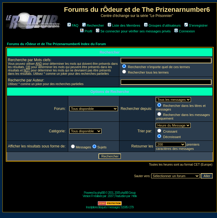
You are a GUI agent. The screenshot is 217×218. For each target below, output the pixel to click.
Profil (86, 31)
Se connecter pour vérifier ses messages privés (133, 31)
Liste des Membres (124, 25)
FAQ (72, 25)
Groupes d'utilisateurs (162, 25)
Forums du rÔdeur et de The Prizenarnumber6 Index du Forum (56, 44)
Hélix (134, 196)
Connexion (184, 31)
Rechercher (93, 25)
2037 (110, 196)
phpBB (101, 192)
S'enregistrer (196, 25)
